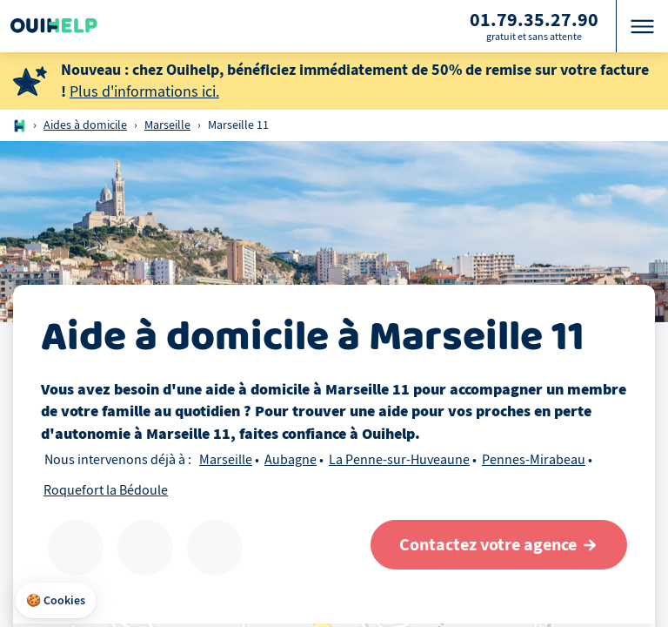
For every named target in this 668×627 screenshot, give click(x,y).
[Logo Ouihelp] (53, 26)
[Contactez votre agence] (499, 545)
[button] (56, 601)
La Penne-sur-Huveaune (399, 460)
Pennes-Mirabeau (533, 460)
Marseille (167, 125)
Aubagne (290, 460)
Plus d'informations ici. (144, 92)
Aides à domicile (85, 125)
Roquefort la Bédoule (105, 490)
